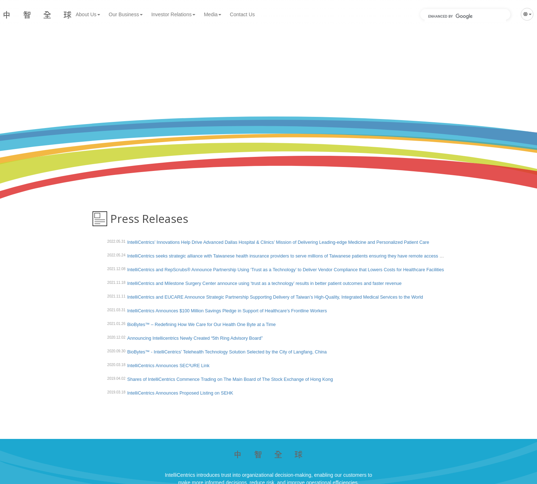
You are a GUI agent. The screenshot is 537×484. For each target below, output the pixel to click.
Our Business (126, 14)
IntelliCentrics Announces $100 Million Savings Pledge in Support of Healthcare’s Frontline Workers (227, 310)
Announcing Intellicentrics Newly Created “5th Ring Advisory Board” (195, 338)
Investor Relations (173, 14)
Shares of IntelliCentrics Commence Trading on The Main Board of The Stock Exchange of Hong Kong (230, 379)
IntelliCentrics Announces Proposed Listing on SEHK (180, 393)
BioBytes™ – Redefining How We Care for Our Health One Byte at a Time (201, 324)
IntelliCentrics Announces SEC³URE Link (168, 365)
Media (212, 14)
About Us (88, 14)
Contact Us (242, 14)
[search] (462, 16)
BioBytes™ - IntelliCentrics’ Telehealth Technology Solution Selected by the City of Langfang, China (227, 352)
